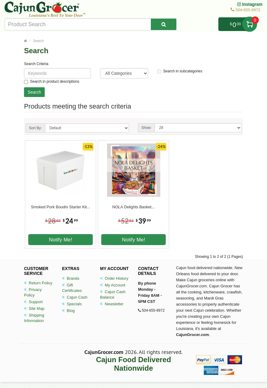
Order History (114, 278)
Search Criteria (36, 64)
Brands (70, 278)
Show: (146, 128)
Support (33, 302)
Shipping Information (34, 318)
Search (38, 41)
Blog (68, 310)
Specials (72, 304)
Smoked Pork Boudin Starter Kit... (60, 207)
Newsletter (111, 304)
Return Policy (38, 283)
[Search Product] (163, 24)
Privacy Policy (33, 292)
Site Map (34, 308)
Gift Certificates (72, 288)
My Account (112, 285)
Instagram (249, 4)
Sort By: (35, 128)
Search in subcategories (180, 71)
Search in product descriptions (51, 81)
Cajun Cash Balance (113, 294)
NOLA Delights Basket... (133, 207)
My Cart (249, 24)
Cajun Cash (75, 297)
